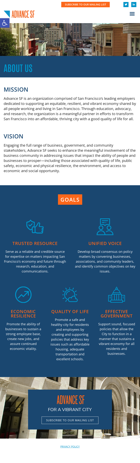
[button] (4, 23)
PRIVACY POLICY (70, 446)
